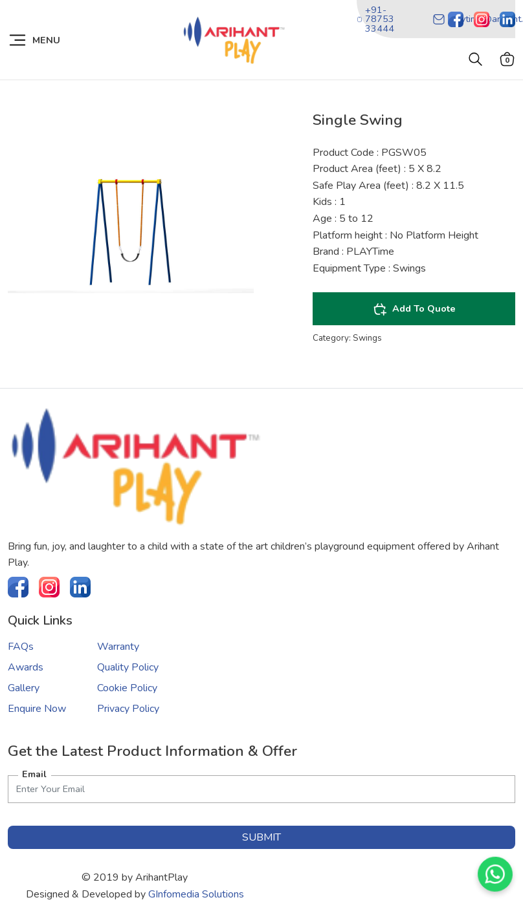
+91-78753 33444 (375, 19)
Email (34, 774)
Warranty (118, 646)
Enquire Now (37, 709)
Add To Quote (414, 309)
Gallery (23, 688)
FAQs (21, 646)
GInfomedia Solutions (196, 894)
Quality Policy (128, 667)
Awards (25, 667)
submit (261, 837)
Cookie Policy (127, 688)
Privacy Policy (128, 709)
